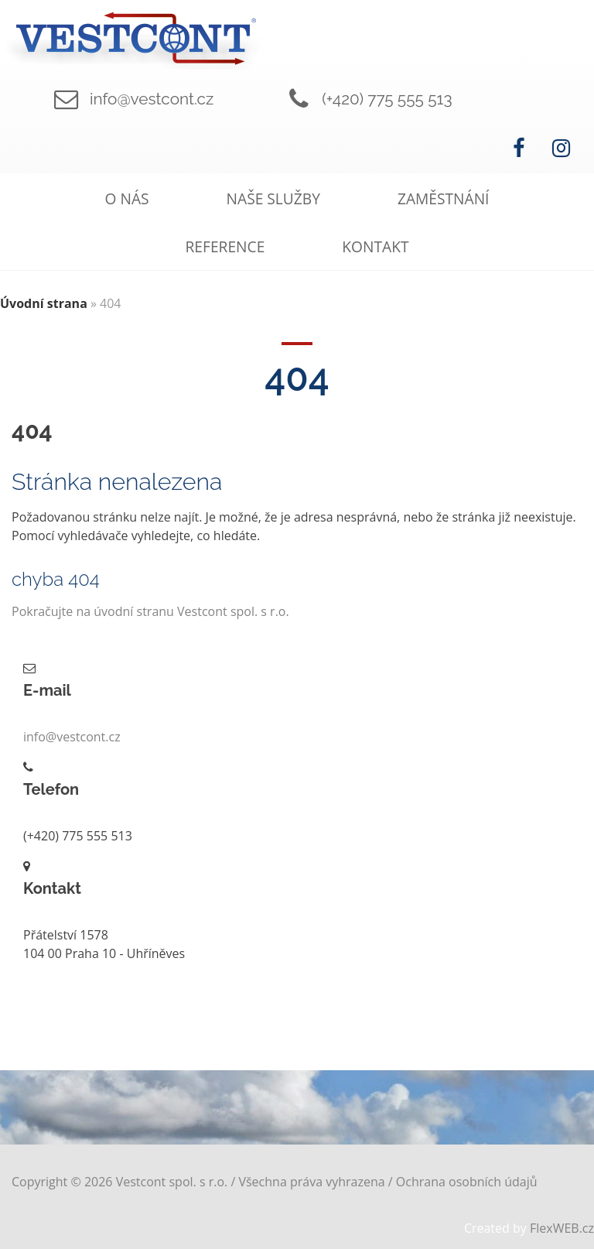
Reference (225, 246)
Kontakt (375, 246)
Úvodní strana (43, 303)
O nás (127, 198)
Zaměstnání (444, 198)
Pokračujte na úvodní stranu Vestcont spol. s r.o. (150, 611)
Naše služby (273, 198)
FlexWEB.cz (562, 1228)
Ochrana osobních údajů (467, 1181)
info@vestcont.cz (151, 98)
